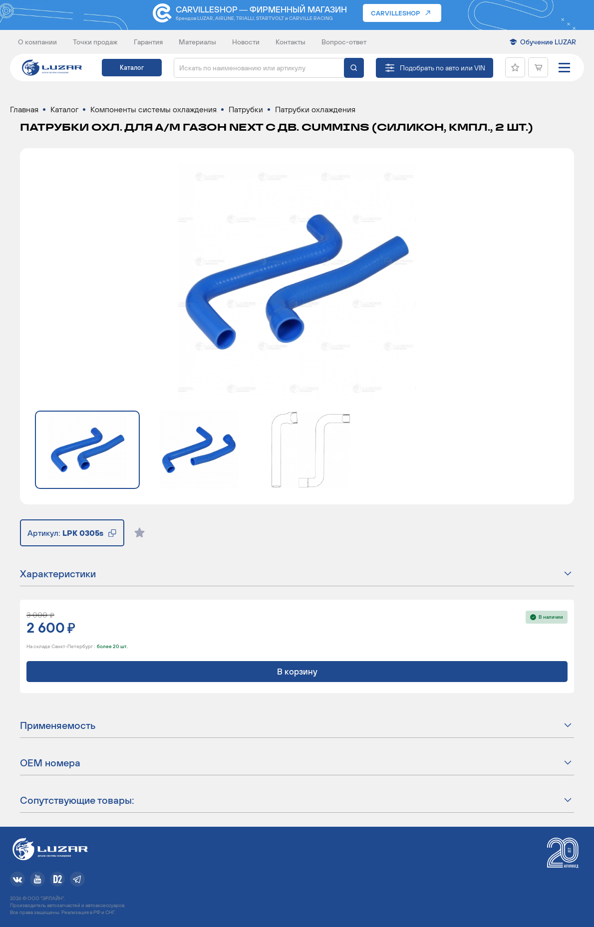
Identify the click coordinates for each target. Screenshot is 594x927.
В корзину (297, 672)
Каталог (132, 67)
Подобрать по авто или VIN (442, 68)
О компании (37, 42)
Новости (246, 42)
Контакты (290, 42)
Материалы (197, 42)
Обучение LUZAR (548, 42)
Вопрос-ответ (343, 42)
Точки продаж (95, 42)
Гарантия (148, 42)
